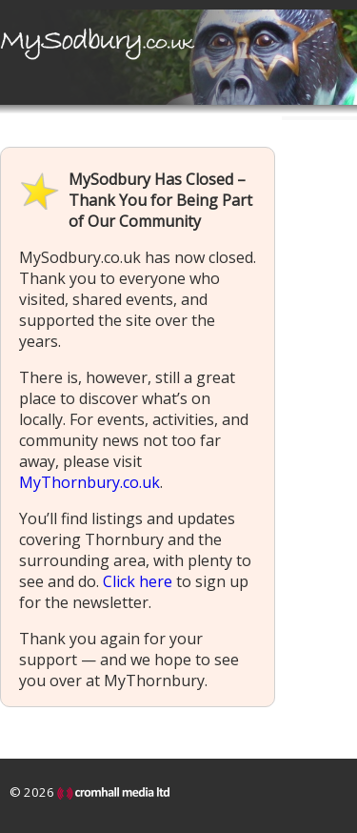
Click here (137, 581)
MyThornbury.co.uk (89, 482)
